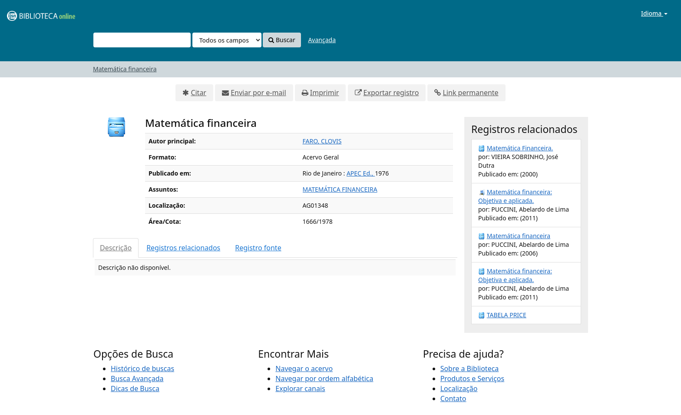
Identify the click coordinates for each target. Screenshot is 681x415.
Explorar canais (300, 388)
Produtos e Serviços (472, 378)
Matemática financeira (125, 69)
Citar (198, 92)
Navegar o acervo (304, 368)
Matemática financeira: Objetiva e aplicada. (515, 196)
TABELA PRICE (506, 315)
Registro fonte (258, 247)
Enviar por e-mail (258, 92)
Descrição (116, 247)
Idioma (654, 13)
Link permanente (470, 92)
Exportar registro (391, 92)
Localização (459, 388)
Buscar (281, 40)
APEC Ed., (361, 173)
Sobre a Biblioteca (469, 368)
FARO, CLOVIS (322, 141)
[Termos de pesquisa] (142, 40)
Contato (453, 398)
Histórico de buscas (142, 368)
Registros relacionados (183, 247)
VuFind (27, 13)
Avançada (322, 40)
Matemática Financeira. (520, 148)
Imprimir (324, 92)
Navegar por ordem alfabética (324, 378)
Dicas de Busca (135, 388)
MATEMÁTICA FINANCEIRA (340, 189)
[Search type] (226, 40)
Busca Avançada (137, 378)
